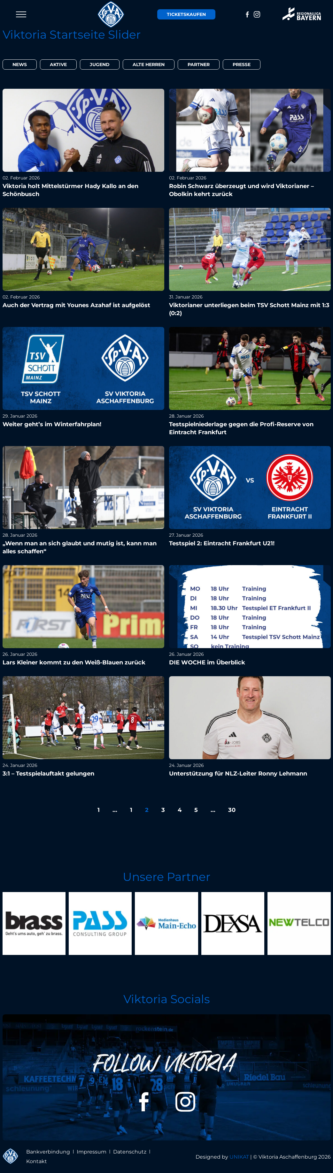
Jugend (100, 64)
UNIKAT (239, 1157)
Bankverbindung (48, 1152)
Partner (199, 64)
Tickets (186, 14)
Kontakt (36, 1161)
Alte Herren (149, 64)
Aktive (58, 64)
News (19, 64)
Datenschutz (129, 1152)
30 (232, 810)
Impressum (91, 1152)
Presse (242, 64)
